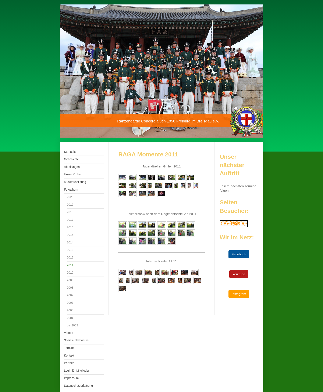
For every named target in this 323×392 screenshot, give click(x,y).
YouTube (239, 274)
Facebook (239, 254)
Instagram (239, 294)
